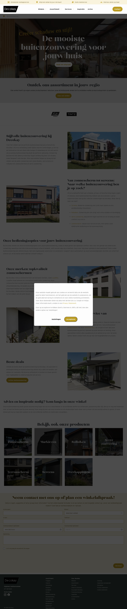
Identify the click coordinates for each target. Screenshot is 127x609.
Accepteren (70, 319)
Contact (117, 9)
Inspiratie (81, 9)
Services (68, 9)
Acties (90, 9)
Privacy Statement (69, 303)
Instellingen (56, 319)
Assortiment (54, 9)
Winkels (41, 9)
